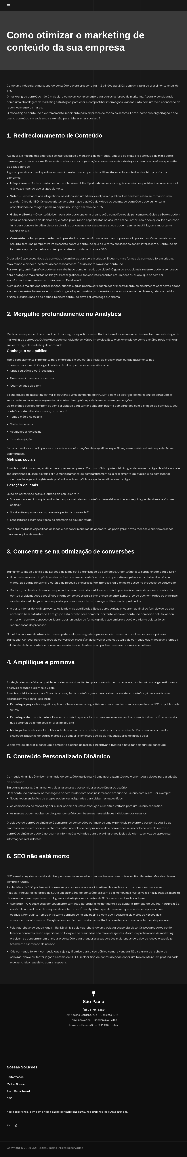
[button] (15, 1077)
